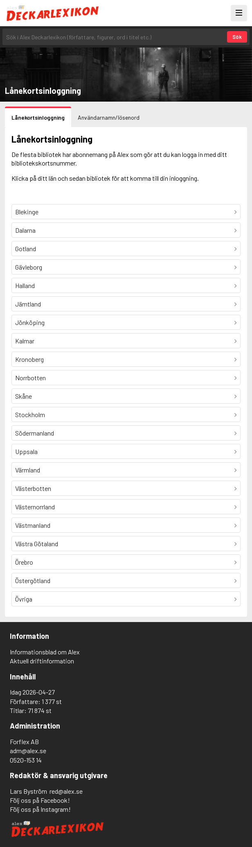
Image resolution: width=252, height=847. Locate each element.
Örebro (24, 562)
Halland (25, 285)
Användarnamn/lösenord (109, 117)
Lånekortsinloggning (38, 117)
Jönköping (30, 322)
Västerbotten (33, 488)
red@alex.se (66, 791)
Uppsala (26, 451)
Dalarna (25, 230)
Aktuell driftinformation (42, 661)
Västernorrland (35, 507)
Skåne (23, 396)
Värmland (27, 470)
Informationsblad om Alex (45, 652)
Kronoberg (29, 359)
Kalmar (24, 341)
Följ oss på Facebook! (40, 800)
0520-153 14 (26, 760)
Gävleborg (28, 267)
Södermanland (34, 433)
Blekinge (26, 212)
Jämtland (28, 304)
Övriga (23, 599)
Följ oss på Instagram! (40, 809)
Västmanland (32, 525)
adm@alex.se (28, 750)
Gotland (25, 248)
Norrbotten (30, 377)
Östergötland (32, 580)
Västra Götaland (36, 543)
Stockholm (30, 414)
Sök (237, 37)
